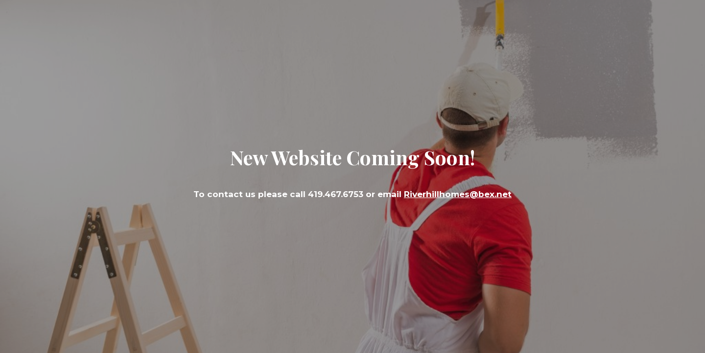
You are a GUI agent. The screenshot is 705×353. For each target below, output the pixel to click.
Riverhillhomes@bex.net (458, 194)
